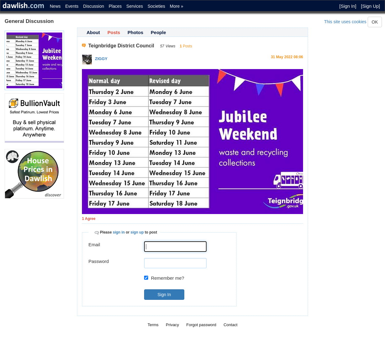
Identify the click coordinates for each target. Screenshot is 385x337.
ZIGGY (101, 58)
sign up (137, 232)
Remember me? (167, 278)
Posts (114, 32)
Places (115, 6)
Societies (156, 6)
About (93, 32)
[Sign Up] (370, 6)
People (158, 32)
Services (134, 6)
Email (94, 244)
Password (98, 261)
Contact (230, 324)
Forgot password (201, 324)
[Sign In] (347, 6)
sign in (119, 232)
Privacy (172, 324)
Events (72, 6)
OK (375, 22)
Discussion (93, 6)
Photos (135, 32)
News (55, 6)
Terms (153, 324)
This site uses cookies (345, 21)
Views (170, 46)
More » (176, 6)
